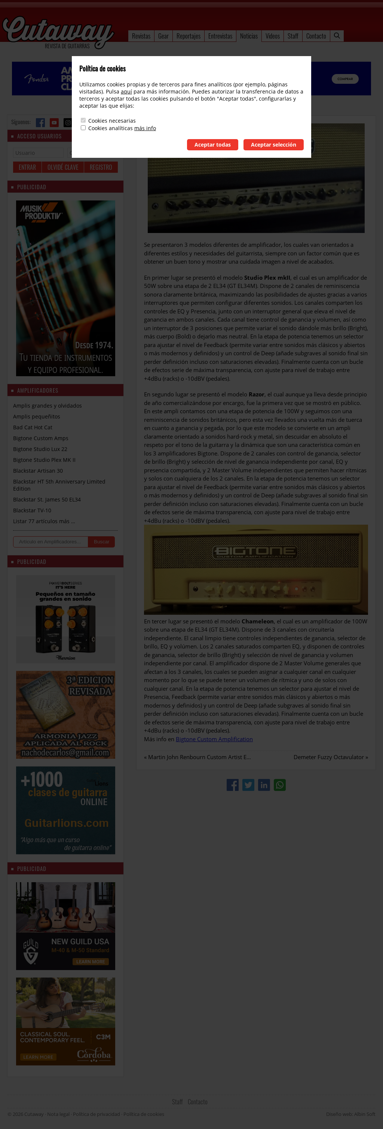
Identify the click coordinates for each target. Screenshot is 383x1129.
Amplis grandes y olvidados (47, 405)
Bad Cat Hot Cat (32, 427)
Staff (293, 35)
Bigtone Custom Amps (40, 438)
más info (145, 128)
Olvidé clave (63, 167)
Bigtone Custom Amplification (214, 739)
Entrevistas (220, 35)
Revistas (141, 35)
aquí (126, 91)
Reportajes (188, 35)
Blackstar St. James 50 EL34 (47, 499)
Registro (101, 167)
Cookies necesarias (112, 120)
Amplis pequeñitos (36, 416)
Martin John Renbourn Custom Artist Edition (204, 757)
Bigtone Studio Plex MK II (44, 459)
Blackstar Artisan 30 (38, 470)
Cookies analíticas (110, 128)
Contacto (316, 35)
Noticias (249, 35)
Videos (273, 35)
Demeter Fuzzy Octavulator (329, 757)
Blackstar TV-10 (32, 510)
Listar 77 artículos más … (44, 521)
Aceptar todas (212, 144)
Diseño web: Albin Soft (351, 1114)
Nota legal (58, 1114)
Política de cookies (143, 1114)
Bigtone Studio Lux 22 (40, 448)
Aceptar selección (273, 144)
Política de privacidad (96, 1114)
